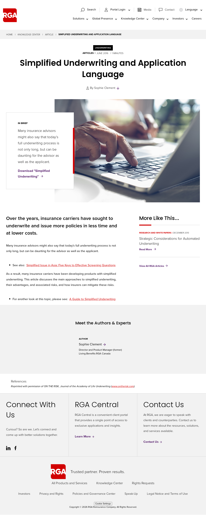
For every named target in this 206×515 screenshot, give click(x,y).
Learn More (85, 437)
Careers (196, 19)
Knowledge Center (133, 19)
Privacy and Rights (51, 494)
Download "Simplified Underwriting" (34, 174)
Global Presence (102, 19)
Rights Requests (143, 483)
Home (9, 34)
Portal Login (115, 10)
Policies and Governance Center (94, 494)
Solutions (78, 19)
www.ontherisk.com (123, 386)
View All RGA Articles (151, 266)
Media (147, 10)
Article (49, 34)
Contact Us (152, 442)
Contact (169, 10)
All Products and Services (69, 483)
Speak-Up (131, 494)
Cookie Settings (103, 504)
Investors (178, 19)
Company (158, 19)
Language (188, 10)
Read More (148, 250)
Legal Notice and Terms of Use (167, 494)
